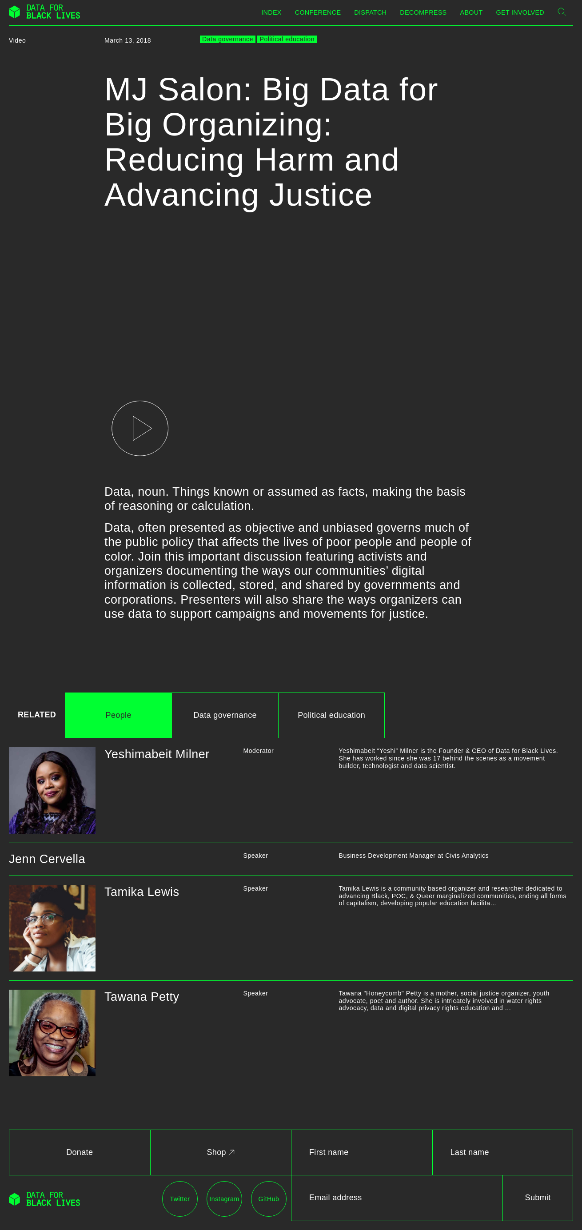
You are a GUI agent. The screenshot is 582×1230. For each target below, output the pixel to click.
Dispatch (370, 12)
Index (271, 12)
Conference (318, 12)
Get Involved (520, 12)
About (471, 12)
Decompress (423, 12)
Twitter (180, 1198)
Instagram (224, 1198)
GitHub (269, 1198)
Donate (79, 1152)
